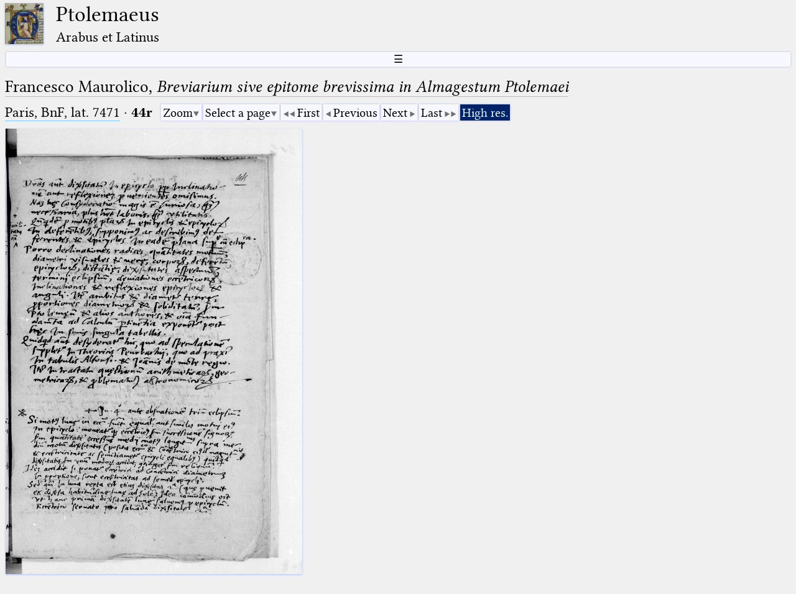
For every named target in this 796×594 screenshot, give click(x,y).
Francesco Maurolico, (286, 86)
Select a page (238, 113)
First (308, 113)
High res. (485, 113)
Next (395, 113)
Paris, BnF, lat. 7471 (62, 112)
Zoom (178, 113)
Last (431, 113)
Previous (355, 113)
